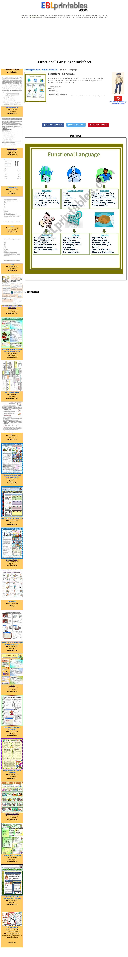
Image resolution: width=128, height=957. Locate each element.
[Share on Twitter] (75, 125)
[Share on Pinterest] (98, 125)
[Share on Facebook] (53, 125)
